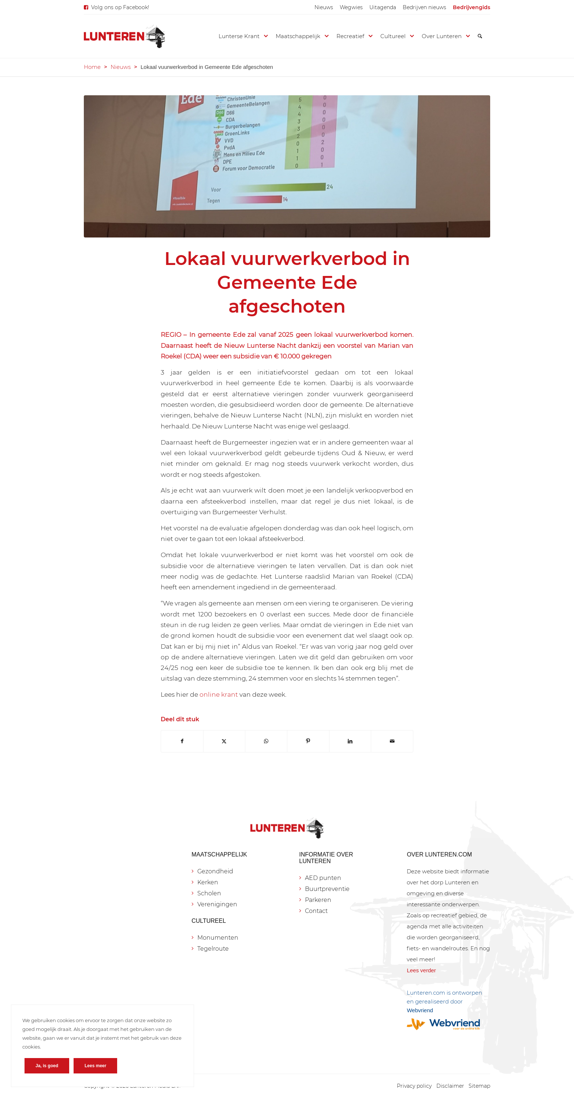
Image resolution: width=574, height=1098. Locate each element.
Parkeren (318, 899)
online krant (219, 694)
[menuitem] (323, 7)
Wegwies (351, 7)
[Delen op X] (224, 741)
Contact (316, 910)
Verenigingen (217, 904)
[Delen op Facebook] (182, 741)
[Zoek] (480, 36)
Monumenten (217, 937)
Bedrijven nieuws (424, 7)
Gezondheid (215, 871)
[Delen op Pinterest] (308, 741)
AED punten (323, 877)
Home (92, 66)
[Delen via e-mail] (392, 741)
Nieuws (323, 7)
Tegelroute (213, 948)
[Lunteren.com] (124, 36)
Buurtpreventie (327, 888)
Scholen (209, 893)
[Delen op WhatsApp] (266, 741)
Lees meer (95, 1065)
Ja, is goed (47, 1065)
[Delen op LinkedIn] (350, 741)
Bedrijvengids (471, 7)
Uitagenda (382, 7)
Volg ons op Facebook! (120, 7)
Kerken (207, 882)
